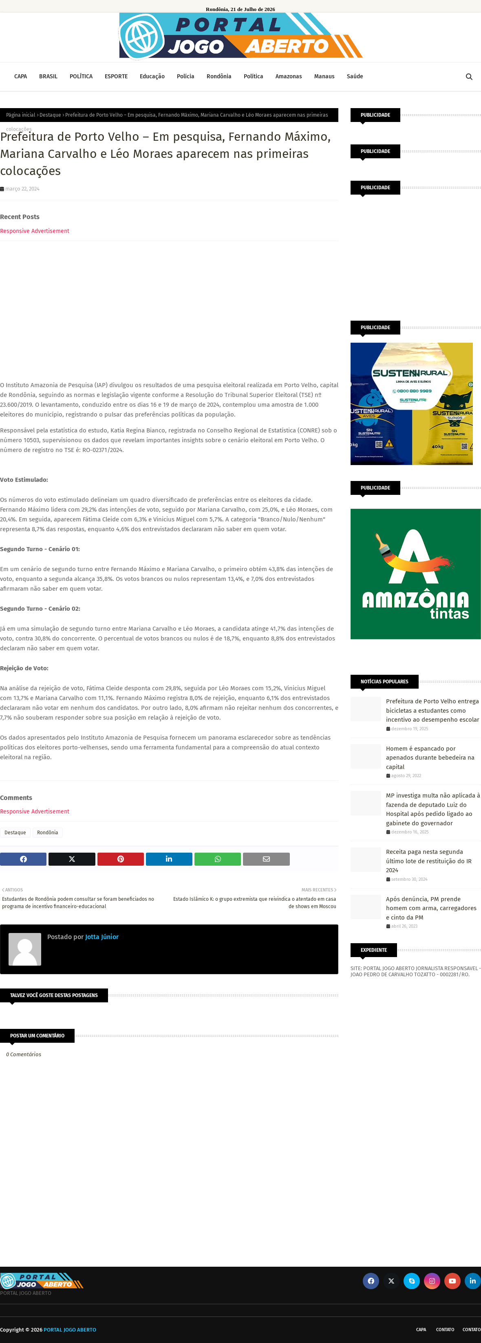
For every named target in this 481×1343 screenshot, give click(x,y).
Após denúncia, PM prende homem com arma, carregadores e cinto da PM (431, 908)
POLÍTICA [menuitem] (81, 76)
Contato (445, 1329)
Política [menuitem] (253, 76)
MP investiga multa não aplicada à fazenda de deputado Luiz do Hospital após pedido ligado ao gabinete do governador (433, 809)
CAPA (421, 1329)
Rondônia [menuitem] (219, 76)
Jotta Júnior (101, 937)
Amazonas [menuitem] (289, 76)
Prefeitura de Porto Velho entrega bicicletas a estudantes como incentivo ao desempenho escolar (432, 710)
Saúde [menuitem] (355, 76)
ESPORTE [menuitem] (116, 76)
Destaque (50, 115)
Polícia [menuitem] (185, 76)
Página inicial (20, 115)
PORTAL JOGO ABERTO (70, 1330)
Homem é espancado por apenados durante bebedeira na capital (430, 758)
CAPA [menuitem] (20, 76)
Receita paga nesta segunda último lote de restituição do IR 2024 (429, 861)
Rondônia (47, 832)
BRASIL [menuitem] (48, 76)
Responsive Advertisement (34, 231)
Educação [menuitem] (152, 76)
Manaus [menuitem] (324, 76)
